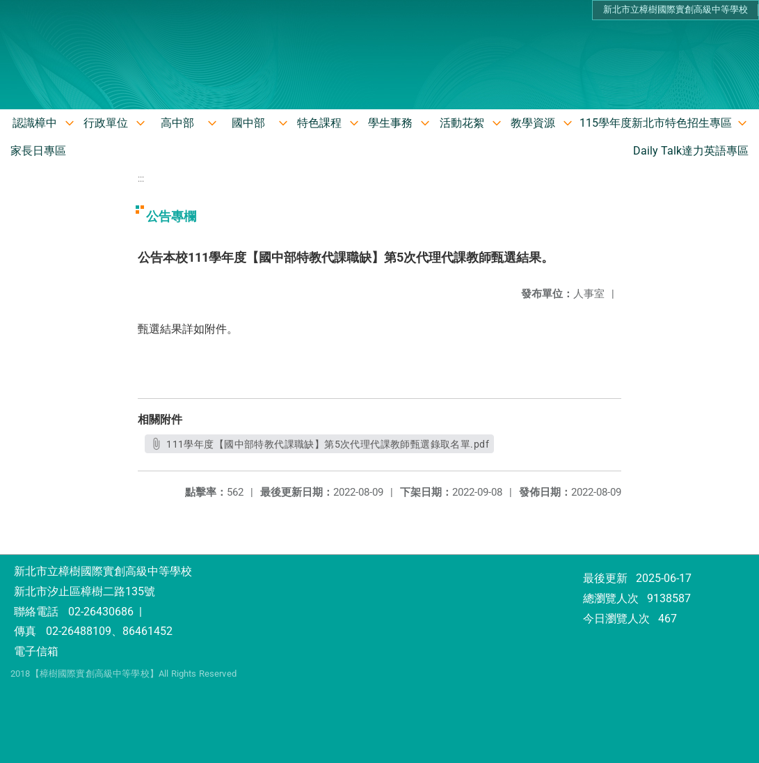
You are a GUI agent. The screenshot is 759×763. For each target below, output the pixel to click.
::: (141, 178)
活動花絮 (462, 122)
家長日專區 (38, 150)
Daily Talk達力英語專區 (691, 150)
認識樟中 (35, 122)
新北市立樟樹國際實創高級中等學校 (675, 9)
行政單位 (105, 122)
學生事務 (390, 122)
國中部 (248, 122)
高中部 (177, 122)
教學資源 (533, 122)
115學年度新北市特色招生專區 (656, 122)
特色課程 (319, 122)
